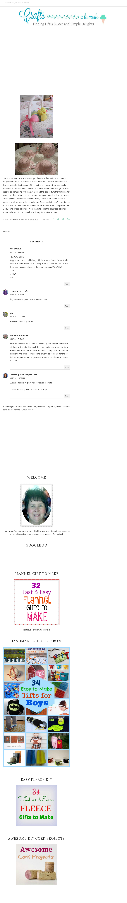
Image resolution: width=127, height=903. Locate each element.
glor (12, 313)
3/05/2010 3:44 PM (17, 252)
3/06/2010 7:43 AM (17, 339)
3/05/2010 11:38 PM (17, 317)
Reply (67, 284)
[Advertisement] (63, 59)
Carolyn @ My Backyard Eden (23, 374)
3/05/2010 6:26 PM (17, 295)
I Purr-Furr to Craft (19, 291)
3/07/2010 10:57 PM (17, 378)
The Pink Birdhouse (19, 335)
